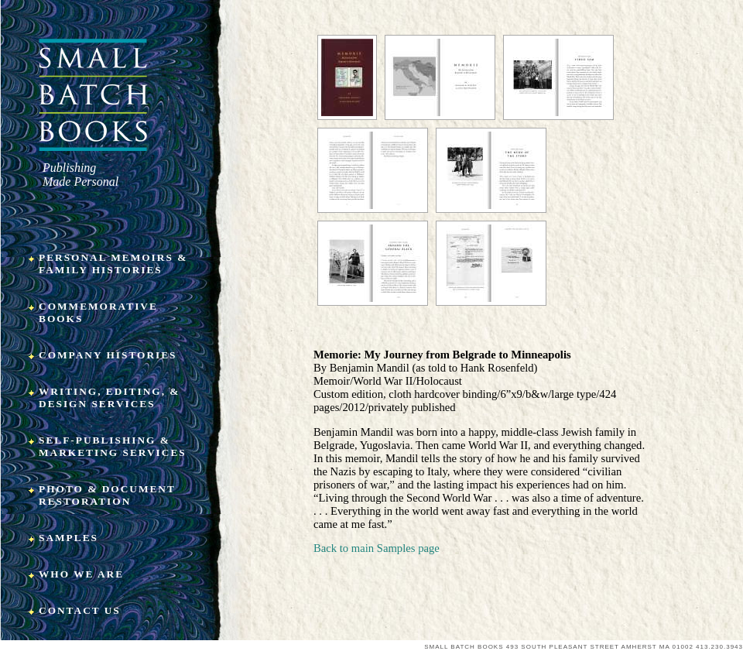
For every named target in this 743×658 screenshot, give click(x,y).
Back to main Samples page (376, 548)
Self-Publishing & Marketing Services (113, 446)
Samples (68, 537)
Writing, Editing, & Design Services (109, 398)
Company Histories (108, 355)
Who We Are (81, 574)
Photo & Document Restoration (107, 495)
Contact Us (80, 610)
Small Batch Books (93, 95)
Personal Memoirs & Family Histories (113, 264)
